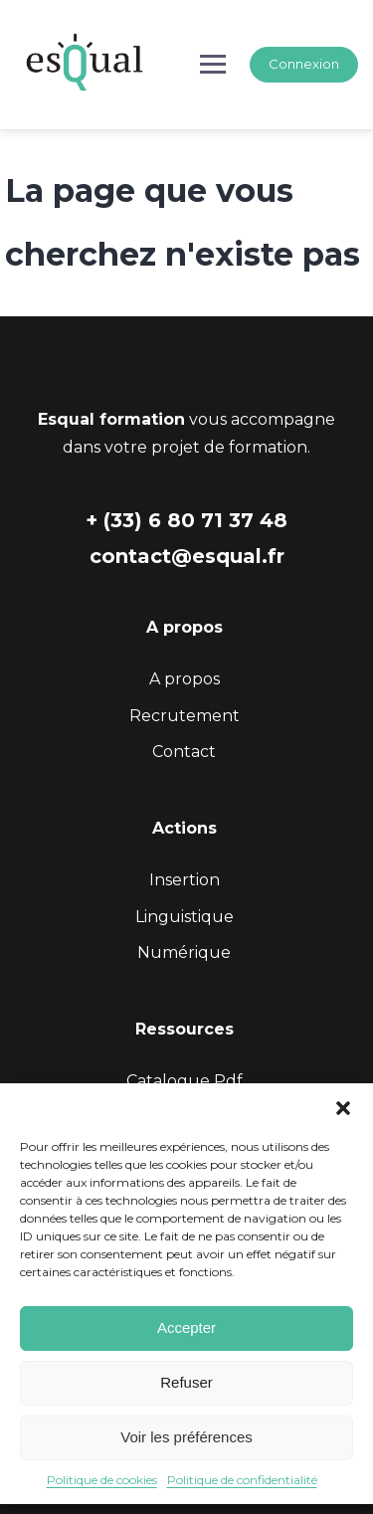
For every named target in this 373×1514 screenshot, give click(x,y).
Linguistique (184, 916)
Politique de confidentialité (242, 1479)
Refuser (186, 1382)
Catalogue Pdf (184, 1080)
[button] (343, 1108)
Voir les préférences (186, 1436)
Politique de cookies (102, 1479)
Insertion (184, 879)
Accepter (186, 1327)
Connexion (304, 64)
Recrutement (184, 715)
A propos (184, 678)
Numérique (184, 952)
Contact (184, 751)
